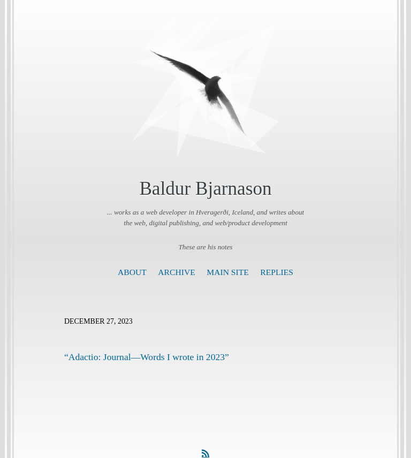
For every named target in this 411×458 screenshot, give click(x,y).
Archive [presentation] (176, 272)
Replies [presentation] (276, 272)
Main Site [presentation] (228, 272)
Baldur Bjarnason (205, 188)
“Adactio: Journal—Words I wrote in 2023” (146, 357)
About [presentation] (132, 272)
